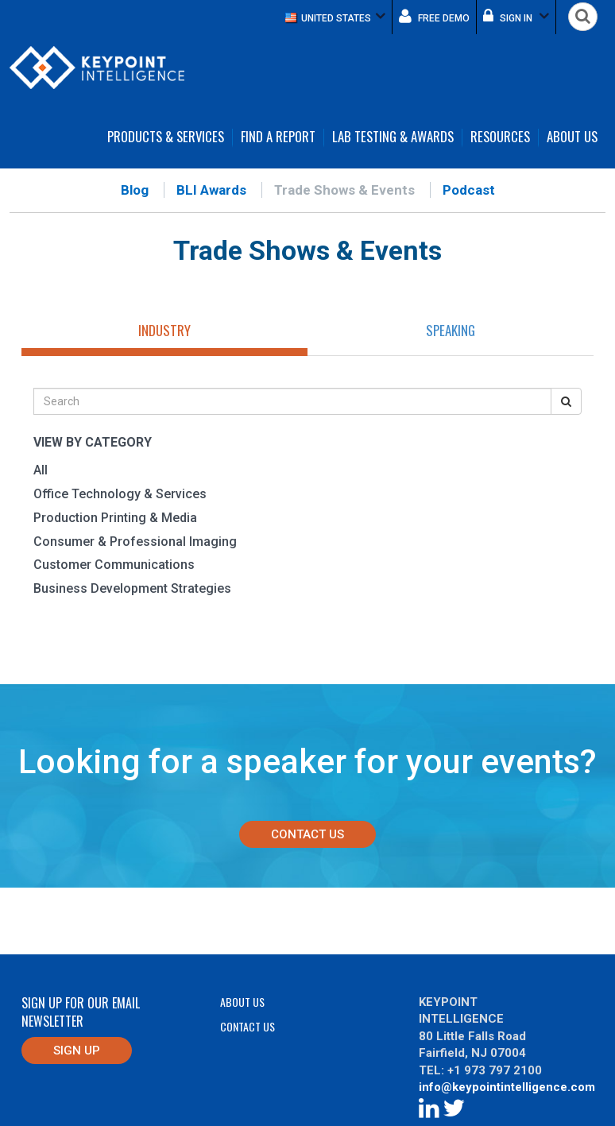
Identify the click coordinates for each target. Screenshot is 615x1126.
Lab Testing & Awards (393, 137)
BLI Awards (211, 190)
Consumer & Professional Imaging (135, 541)
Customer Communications (114, 564)
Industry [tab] (164, 330)
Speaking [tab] (450, 330)
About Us (572, 137)
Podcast (469, 190)
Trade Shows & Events (344, 190)
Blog (135, 190)
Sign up (76, 1050)
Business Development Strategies (132, 588)
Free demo (434, 16)
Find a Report (278, 137)
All (40, 470)
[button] (335, 17)
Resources (500, 137)
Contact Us (307, 834)
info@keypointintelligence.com (507, 1087)
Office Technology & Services (120, 493)
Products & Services (165, 137)
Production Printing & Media (115, 517)
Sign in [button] (516, 16)
